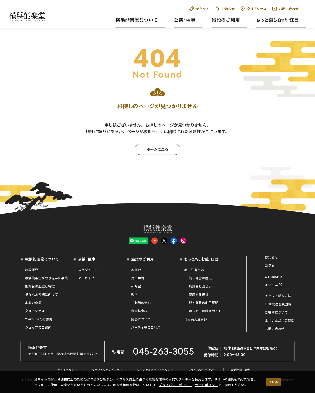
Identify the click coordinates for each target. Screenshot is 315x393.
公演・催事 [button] (185, 20)
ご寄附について (276, 312)
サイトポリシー (206, 384)
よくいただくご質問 (279, 320)
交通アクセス (253, 8)
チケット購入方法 (278, 295)
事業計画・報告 (240, 370)
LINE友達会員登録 (278, 304)
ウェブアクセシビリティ (107, 370)
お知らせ (225, 8)
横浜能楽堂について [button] (137, 20)
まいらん (271, 284)
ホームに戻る (157, 149)
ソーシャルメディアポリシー (155, 370)
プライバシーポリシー (175, 384)
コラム (270, 265)
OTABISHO (273, 276)
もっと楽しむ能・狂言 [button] (277, 20)
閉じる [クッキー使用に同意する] (273, 382)
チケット (199, 8)
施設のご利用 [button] (226, 20)
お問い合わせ (285, 8)
